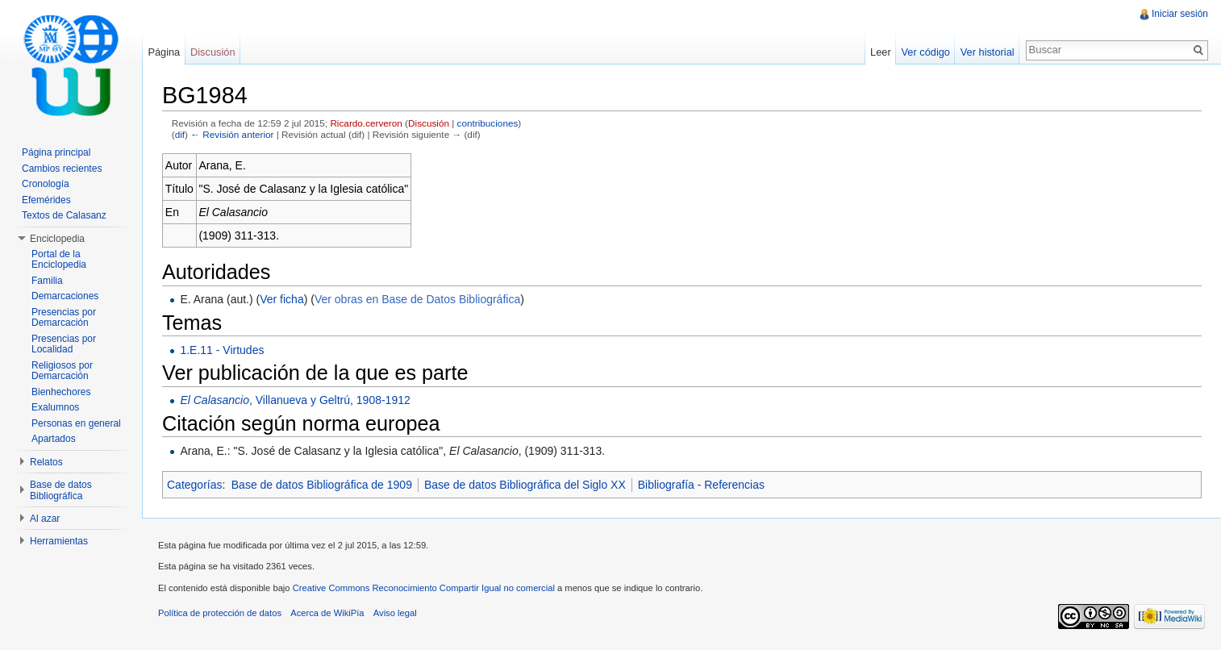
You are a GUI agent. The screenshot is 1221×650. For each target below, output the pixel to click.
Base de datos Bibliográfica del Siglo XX (525, 484)
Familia (47, 280)
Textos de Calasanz (64, 215)
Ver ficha (281, 299)
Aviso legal (395, 613)
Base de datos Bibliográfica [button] (61, 490)
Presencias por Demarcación (63, 317)
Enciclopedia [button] (57, 238)
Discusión (428, 123)
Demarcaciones (64, 296)
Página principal (56, 152)
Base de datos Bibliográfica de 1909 (321, 484)
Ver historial (988, 52)
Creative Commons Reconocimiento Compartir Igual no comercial (424, 588)
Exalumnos (55, 407)
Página (164, 52)
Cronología (45, 184)
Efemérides (46, 200)
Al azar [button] (45, 518)
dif (180, 134)
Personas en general (76, 423)
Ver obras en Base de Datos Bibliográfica (417, 299)
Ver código (925, 52)
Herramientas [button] (59, 541)
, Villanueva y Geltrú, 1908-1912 (295, 400)
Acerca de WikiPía (327, 613)
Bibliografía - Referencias (701, 484)
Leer (880, 52)
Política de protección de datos (219, 613)
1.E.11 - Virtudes (222, 350)
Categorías (194, 484)
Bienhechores (60, 392)
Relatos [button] (46, 462)
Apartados (53, 438)
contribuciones (488, 123)
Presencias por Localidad (63, 344)
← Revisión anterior (231, 134)
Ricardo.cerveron (366, 123)
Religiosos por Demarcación (62, 371)
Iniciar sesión (1180, 13)
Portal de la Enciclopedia (58, 259)
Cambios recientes (62, 168)
